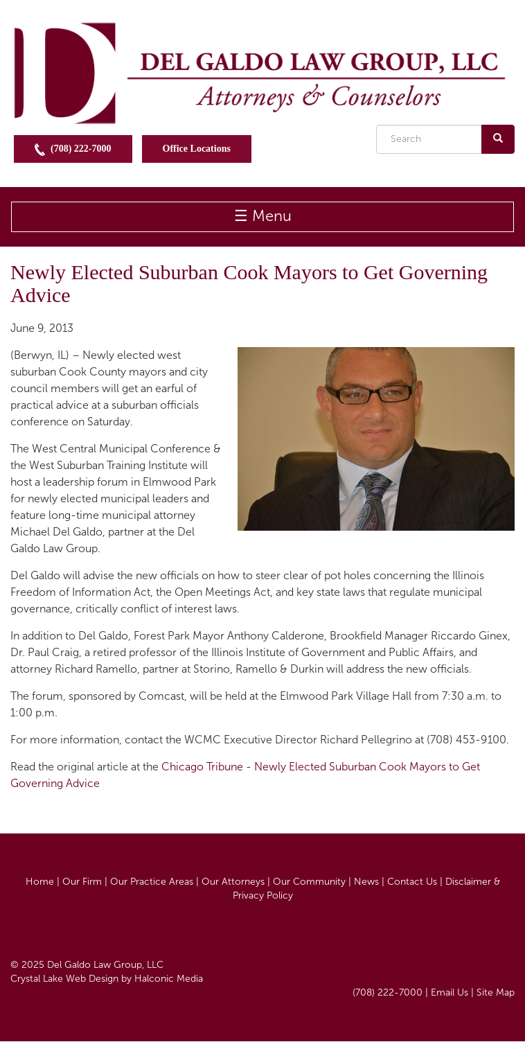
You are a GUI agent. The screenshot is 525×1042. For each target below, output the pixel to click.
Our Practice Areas (151, 881)
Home (40, 881)
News (366, 881)
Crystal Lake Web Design (64, 978)
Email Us (449, 992)
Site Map (496, 992)
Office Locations (197, 148)
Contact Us (412, 881)
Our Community (309, 881)
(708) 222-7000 (73, 149)
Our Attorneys (233, 881)
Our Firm (82, 881)
